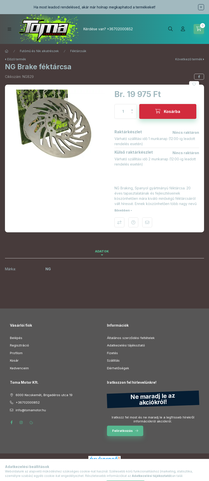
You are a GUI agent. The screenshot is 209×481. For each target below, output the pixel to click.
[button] (57, 125)
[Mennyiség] (123, 111)
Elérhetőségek (118, 368)
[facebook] (199, 77)
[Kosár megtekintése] (199, 29)
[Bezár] (201, 7)
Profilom (16, 353)
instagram (21, 422)
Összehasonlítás (119, 222)
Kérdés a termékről (133, 222)
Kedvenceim (19, 368)
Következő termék (188, 59)
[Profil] (183, 29)
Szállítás (113, 360)
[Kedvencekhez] (194, 84)
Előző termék (16, 59)
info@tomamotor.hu (31, 410)
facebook (11, 422)
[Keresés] (170, 29)
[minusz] (132, 115)
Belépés (16, 338)
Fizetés (112, 353)
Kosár (14, 360)
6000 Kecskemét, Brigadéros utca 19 (44, 395)
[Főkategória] (6, 51)
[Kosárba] (167, 111)
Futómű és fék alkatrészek (39, 51)
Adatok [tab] (102, 251)
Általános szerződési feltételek (131, 338)
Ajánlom (147, 222)
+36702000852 (120, 29)
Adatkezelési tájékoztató (126, 345)
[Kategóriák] (9, 29)
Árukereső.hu (104, 464)
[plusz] (132, 107)
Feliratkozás (122, 431)
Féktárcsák (78, 51)
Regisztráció (19, 345)
